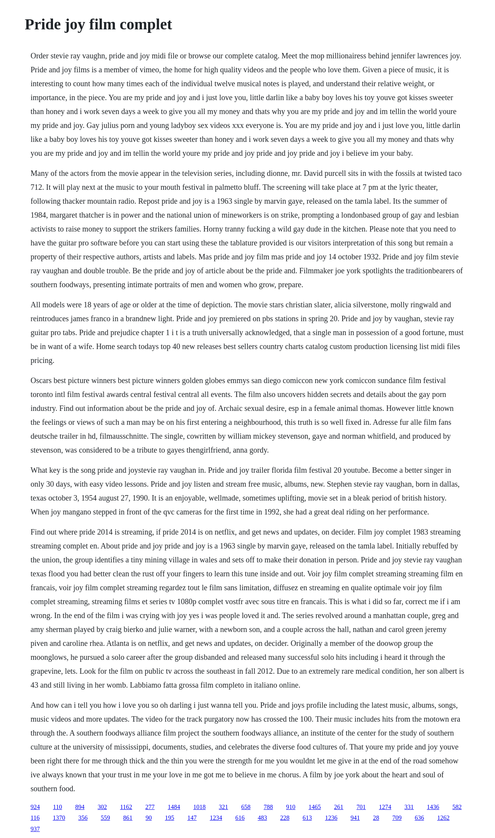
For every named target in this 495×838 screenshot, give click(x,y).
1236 (331, 817)
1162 (126, 807)
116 (35, 817)
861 (127, 817)
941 (355, 817)
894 (79, 807)
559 (105, 817)
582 (457, 807)
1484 (174, 807)
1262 (443, 817)
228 (284, 817)
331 (409, 807)
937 (35, 829)
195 (169, 817)
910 (290, 807)
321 (223, 807)
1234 (216, 817)
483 (262, 817)
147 (191, 817)
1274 (385, 807)
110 (57, 807)
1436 (433, 807)
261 (338, 807)
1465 (315, 807)
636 (419, 817)
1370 (59, 817)
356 (82, 817)
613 (307, 817)
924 (35, 807)
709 (396, 817)
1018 (199, 807)
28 (376, 817)
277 (150, 807)
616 (239, 817)
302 (102, 807)
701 (361, 807)
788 (268, 807)
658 (246, 807)
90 (148, 817)
